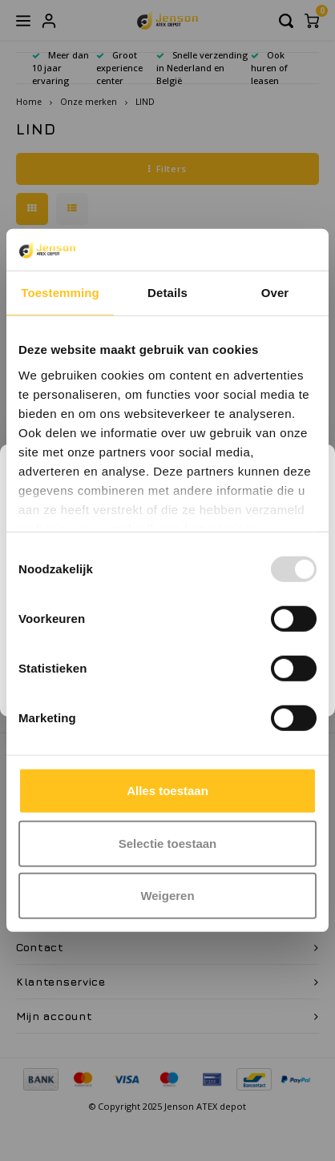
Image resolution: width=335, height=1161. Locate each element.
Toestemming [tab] (60, 292)
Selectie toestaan (168, 843)
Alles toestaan (167, 790)
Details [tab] (167, 292)
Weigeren (167, 895)
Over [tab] (275, 292)
